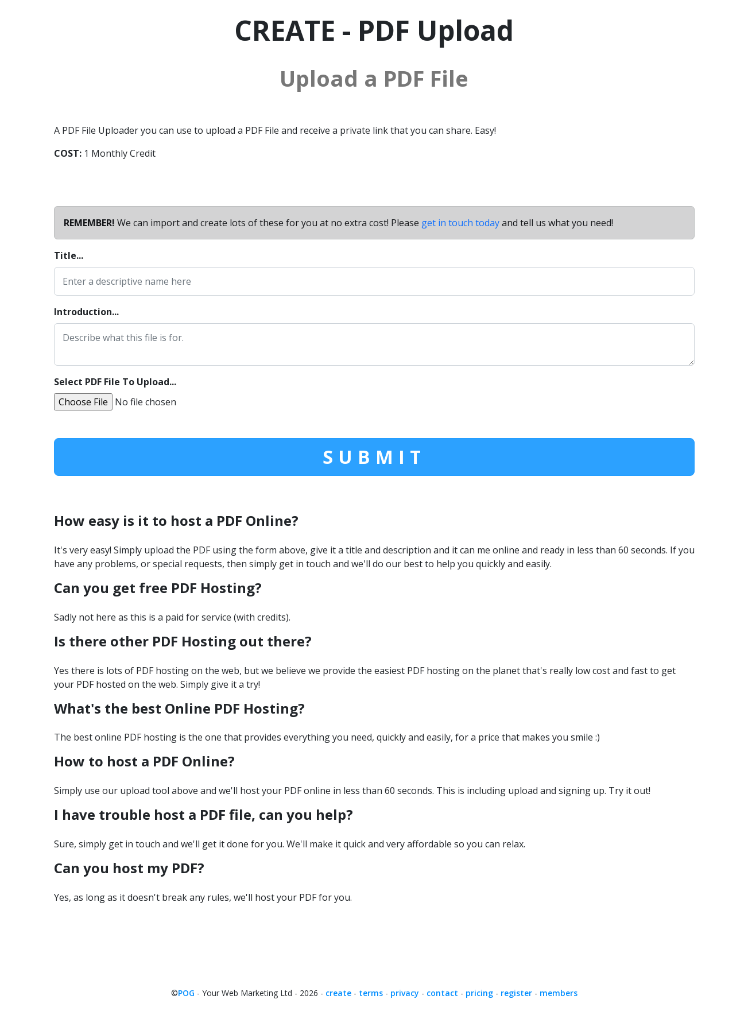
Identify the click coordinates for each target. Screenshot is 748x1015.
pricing (479, 992)
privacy (404, 992)
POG (186, 992)
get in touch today (460, 222)
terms (371, 992)
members (559, 992)
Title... (68, 255)
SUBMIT (374, 456)
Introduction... (86, 311)
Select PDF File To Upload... (115, 381)
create (338, 992)
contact (442, 992)
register (516, 992)
